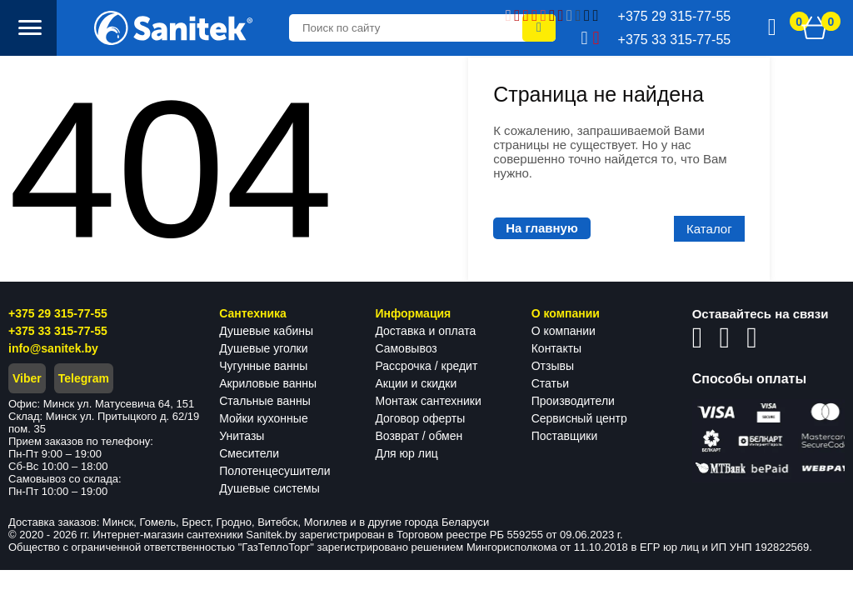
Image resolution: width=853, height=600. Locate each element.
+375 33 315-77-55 (57, 331)
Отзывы (552, 365)
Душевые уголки (263, 348)
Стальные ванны (265, 401)
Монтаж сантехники (428, 401)
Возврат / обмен (418, 435)
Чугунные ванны (263, 365)
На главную (542, 228)
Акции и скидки (415, 383)
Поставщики (564, 435)
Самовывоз (405, 348)
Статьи (550, 383)
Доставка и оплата (425, 331)
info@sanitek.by (53, 348)
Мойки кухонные (263, 418)
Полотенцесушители (274, 471)
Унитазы (241, 435)
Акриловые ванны (268, 383)
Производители (573, 401)
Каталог (709, 229)
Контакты (556, 348)
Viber (27, 378)
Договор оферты (420, 418)
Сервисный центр (579, 418)
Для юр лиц (406, 453)
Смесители (249, 453)
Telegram (83, 378)
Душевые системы (269, 488)
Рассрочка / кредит (426, 365)
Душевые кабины (266, 331)
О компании (563, 331)
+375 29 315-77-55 (57, 313)
